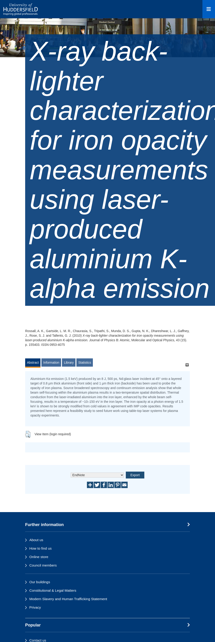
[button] (27, 434)
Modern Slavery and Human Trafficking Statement (68, 599)
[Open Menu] (208, 9)
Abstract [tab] (33, 362)
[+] (187, 364)
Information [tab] (51, 362)
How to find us (40, 548)
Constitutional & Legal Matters (52, 590)
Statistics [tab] (84, 362)
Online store (38, 557)
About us (36, 540)
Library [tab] (69, 362)
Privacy (35, 607)
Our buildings (39, 582)
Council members (43, 565)
